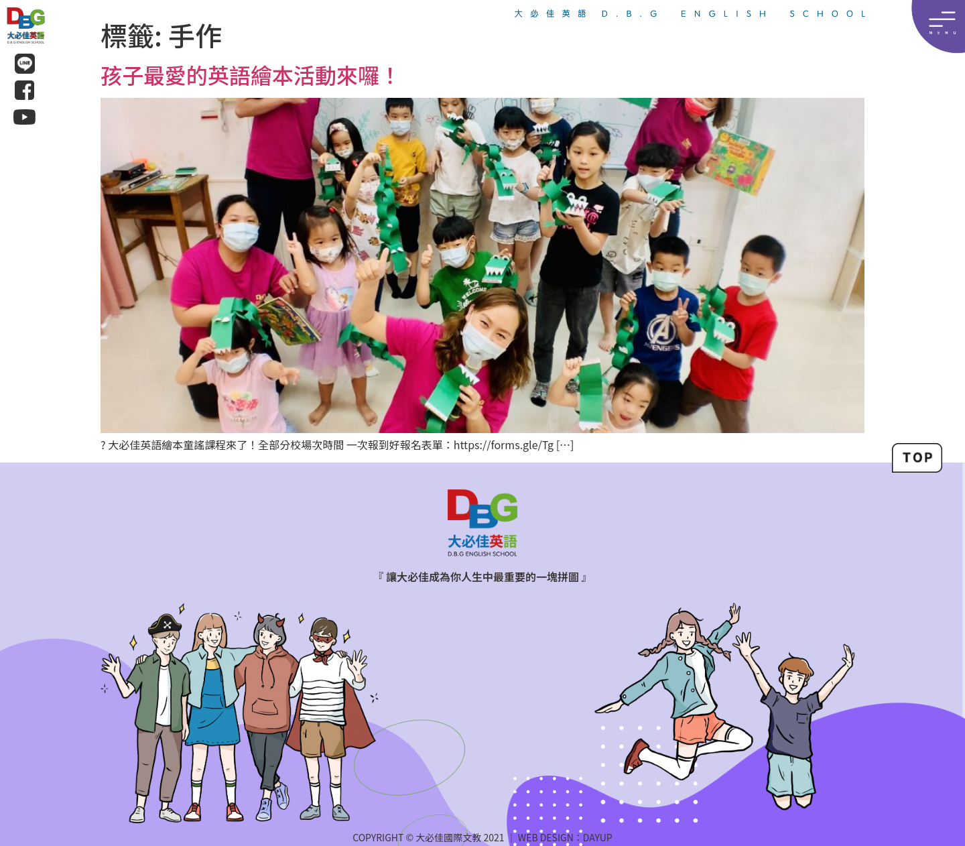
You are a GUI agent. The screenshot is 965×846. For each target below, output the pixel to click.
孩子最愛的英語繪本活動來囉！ (251, 74)
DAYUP (598, 837)
